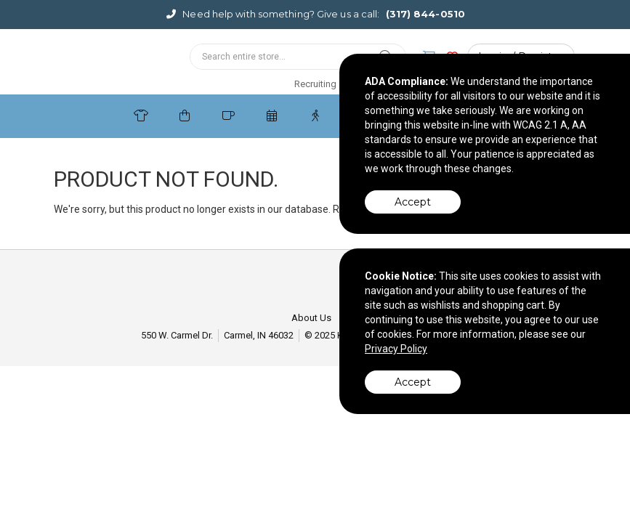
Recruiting (315, 83)
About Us (311, 317)
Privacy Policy (396, 348)
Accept (413, 201)
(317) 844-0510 (425, 14)
